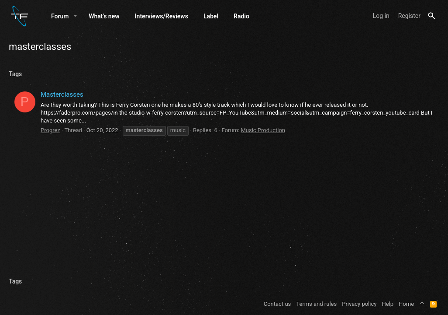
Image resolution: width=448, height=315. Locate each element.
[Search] (431, 16)
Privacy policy (359, 304)
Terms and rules (316, 304)
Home (406, 304)
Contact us (277, 304)
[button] (75, 16)
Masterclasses (62, 94)
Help (387, 304)
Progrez (50, 130)
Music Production (263, 130)
